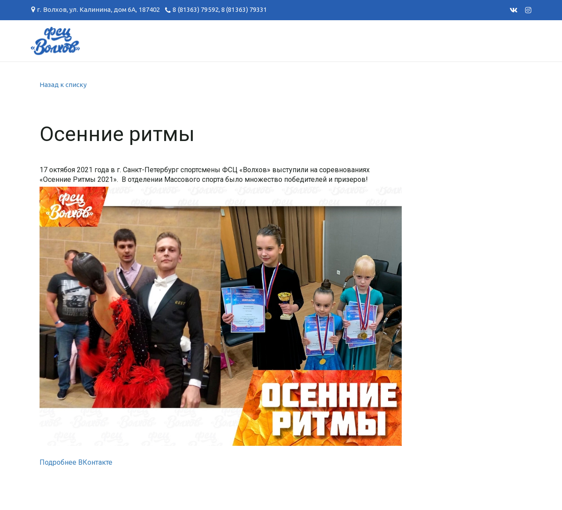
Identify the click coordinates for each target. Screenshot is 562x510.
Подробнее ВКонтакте (76, 462)
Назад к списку (63, 84)
